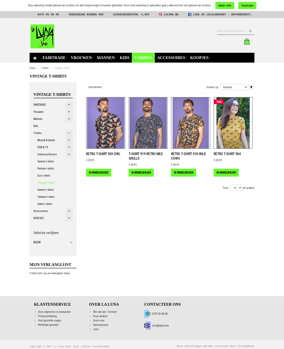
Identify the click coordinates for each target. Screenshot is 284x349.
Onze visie (99, 320)
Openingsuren (100, 324)
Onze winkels (100, 316)
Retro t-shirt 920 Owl (103, 154)
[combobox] (235, 31)
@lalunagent (217, 14)
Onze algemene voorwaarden (54, 311)
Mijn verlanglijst (230, 41)
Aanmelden (238, 41)
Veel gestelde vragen (49, 320)
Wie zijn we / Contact (105, 311)
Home (32, 68)
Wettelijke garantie (48, 324)
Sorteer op (212, 87)
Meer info (224, 5)
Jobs (96, 329)
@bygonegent (240, 14)
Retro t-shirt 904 (227, 154)
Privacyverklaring (47, 316)
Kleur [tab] (37, 242)
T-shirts (45, 68)
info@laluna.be (160, 325)
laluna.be (171, 14)
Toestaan (247, 5)
